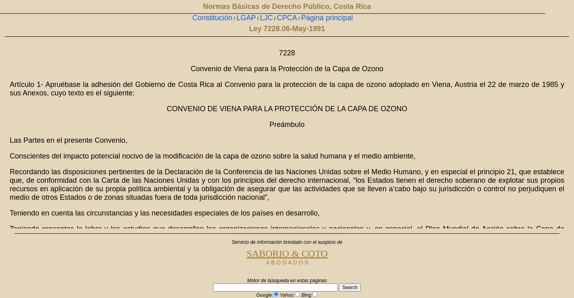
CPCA (287, 18)
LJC (266, 18)
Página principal (327, 18)
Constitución (212, 18)
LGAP (246, 18)
